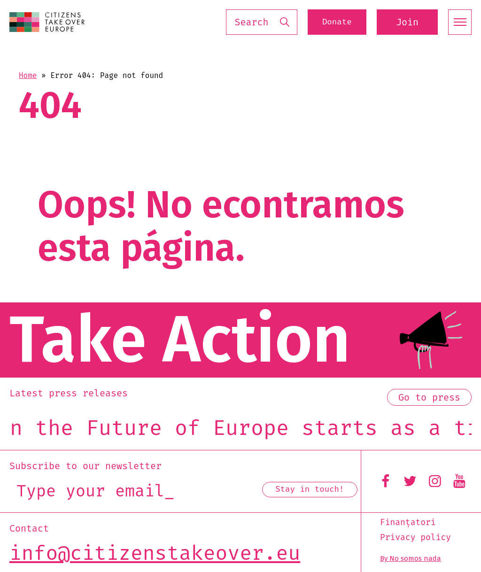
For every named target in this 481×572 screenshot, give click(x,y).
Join (407, 22)
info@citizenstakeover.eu (154, 553)
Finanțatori (408, 523)
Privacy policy (415, 538)
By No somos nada (410, 558)
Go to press (429, 397)
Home (28, 75)
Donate (330, 22)
